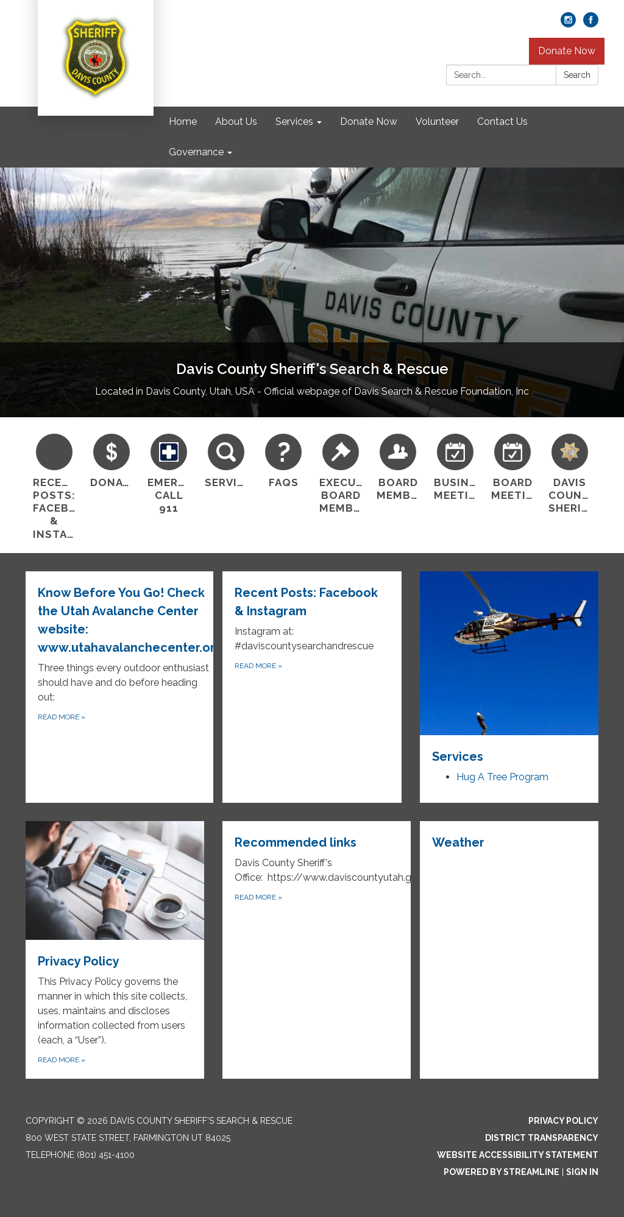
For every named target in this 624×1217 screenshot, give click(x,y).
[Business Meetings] (455, 466)
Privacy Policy (563, 1121)
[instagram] (568, 24)
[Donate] (111, 459)
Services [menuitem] (294, 121)
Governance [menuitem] (196, 152)
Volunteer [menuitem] (437, 121)
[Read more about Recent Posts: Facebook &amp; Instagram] (311, 687)
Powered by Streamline (501, 1172)
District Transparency (541, 1138)
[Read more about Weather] (509, 950)
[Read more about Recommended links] (320, 950)
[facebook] (590, 24)
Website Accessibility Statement (517, 1155)
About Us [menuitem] (236, 121)
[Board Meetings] (512, 466)
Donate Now (566, 51)
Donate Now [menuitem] (368, 121)
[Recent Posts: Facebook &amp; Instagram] (54, 485)
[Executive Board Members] (340, 472)
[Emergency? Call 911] (168, 472)
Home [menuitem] (183, 121)
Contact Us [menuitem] (502, 121)
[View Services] (509, 668)
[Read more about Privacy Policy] (115, 950)
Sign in (582, 1172)
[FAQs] (283, 459)
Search (577, 75)
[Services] (226, 459)
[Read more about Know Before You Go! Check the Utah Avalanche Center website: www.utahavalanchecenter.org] (124, 687)
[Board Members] (398, 466)
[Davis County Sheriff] (569, 472)
